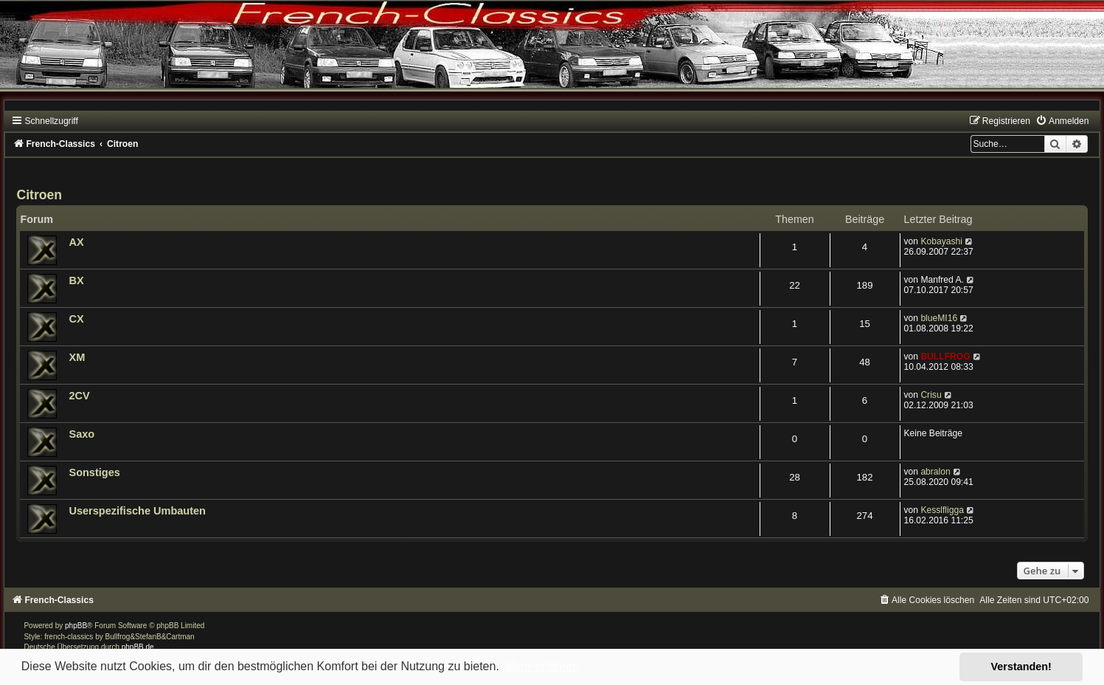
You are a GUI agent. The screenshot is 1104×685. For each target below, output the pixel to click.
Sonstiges (94, 472)
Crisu (930, 395)
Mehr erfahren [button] (541, 666)
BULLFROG (945, 356)
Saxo (81, 434)
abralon (935, 472)
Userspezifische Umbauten (137, 511)
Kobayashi (941, 241)
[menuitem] (1062, 121)
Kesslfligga (942, 510)
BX (76, 280)
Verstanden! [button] (1021, 666)
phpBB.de (138, 647)
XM (77, 357)
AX (76, 242)
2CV (79, 396)
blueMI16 (938, 318)
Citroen (39, 194)
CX (76, 319)
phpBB (76, 626)
